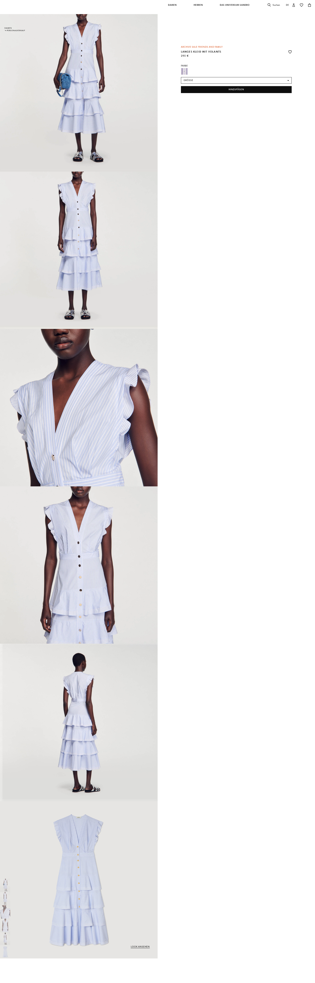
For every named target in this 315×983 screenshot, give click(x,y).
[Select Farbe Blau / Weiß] (184, 71)
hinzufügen (236, 89)
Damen (8, 28)
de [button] (287, 5)
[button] (172, 7)
